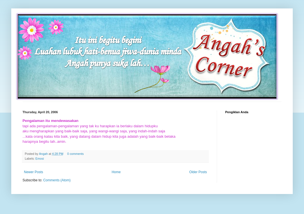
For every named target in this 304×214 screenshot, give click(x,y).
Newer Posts (33, 172)
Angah (43, 153)
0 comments (75, 153)
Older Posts (198, 172)
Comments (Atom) (56, 180)
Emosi (39, 158)
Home (116, 172)
